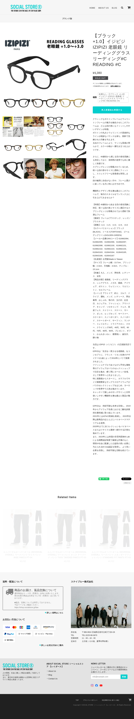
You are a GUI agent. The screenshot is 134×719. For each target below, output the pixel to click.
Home (92, 8)
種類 (95, 97)
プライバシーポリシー (90, 700)
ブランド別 (67, 19)
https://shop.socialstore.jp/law (26, 607)
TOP (77, 700)
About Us (103, 8)
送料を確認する (115, 86)
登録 (124, 677)
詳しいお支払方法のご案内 (52, 645)
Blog (114, 8)
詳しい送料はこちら (55, 613)
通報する (127, 483)
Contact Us (52, 679)
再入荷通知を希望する (111, 110)
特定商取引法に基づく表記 (110, 700)
